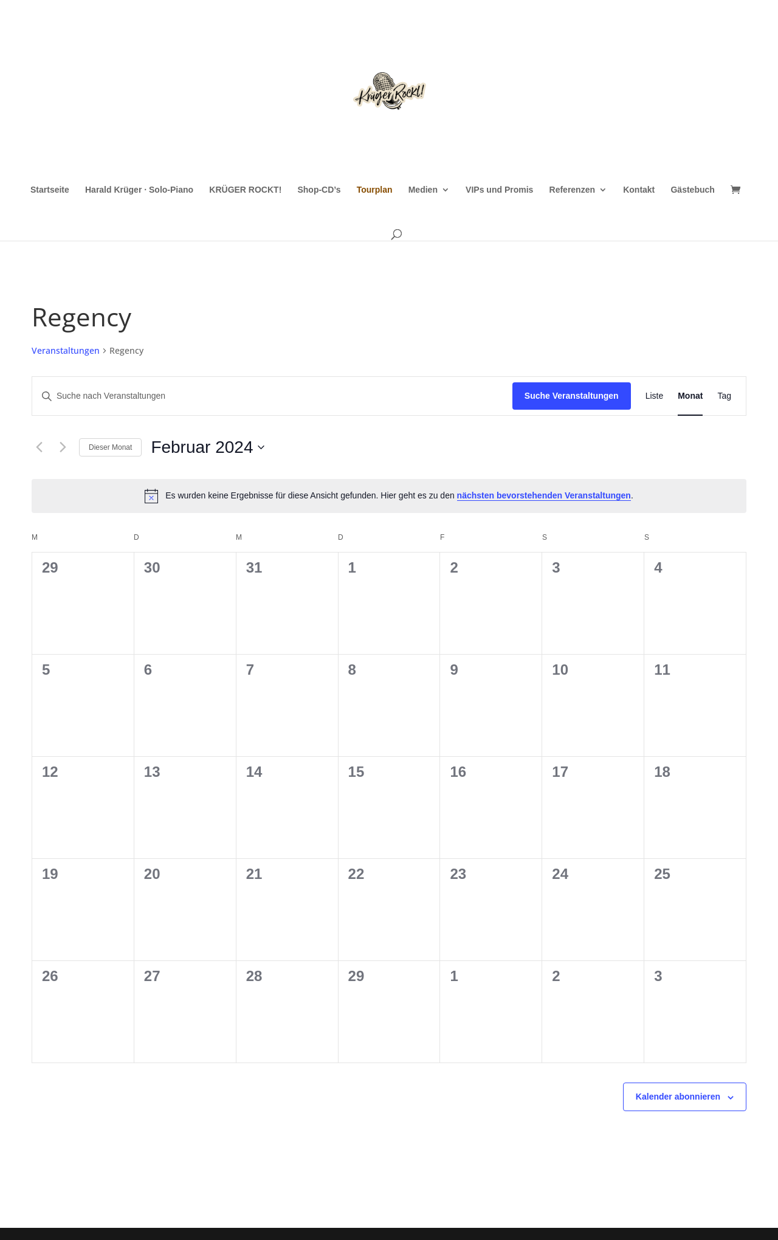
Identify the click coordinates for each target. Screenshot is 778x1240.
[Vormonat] (39, 447)
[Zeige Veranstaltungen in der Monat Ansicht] (690, 396)
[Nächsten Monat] (62, 447)
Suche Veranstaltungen (572, 396)
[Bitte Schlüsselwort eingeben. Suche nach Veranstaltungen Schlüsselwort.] (272, 396)
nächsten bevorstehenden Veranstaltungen (544, 495)
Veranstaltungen (66, 350)
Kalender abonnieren (678, 1096)
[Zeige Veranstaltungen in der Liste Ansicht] (654, 396)
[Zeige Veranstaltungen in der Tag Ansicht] (724, 396)
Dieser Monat (110, 447)
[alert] (389, 496)
